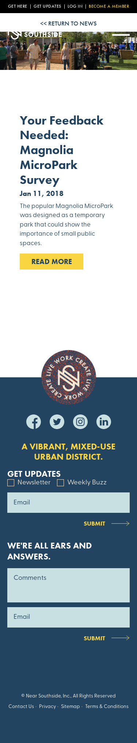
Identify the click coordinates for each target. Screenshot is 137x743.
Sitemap (70, 706)
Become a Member (109, 6)
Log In (75, 6)
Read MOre (51, 261)
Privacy (47, 706)
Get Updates (47, 6)
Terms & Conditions (107, 706)
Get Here (17, 6)
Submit (94, 523)
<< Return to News (68, 23)
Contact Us (21, 706)
